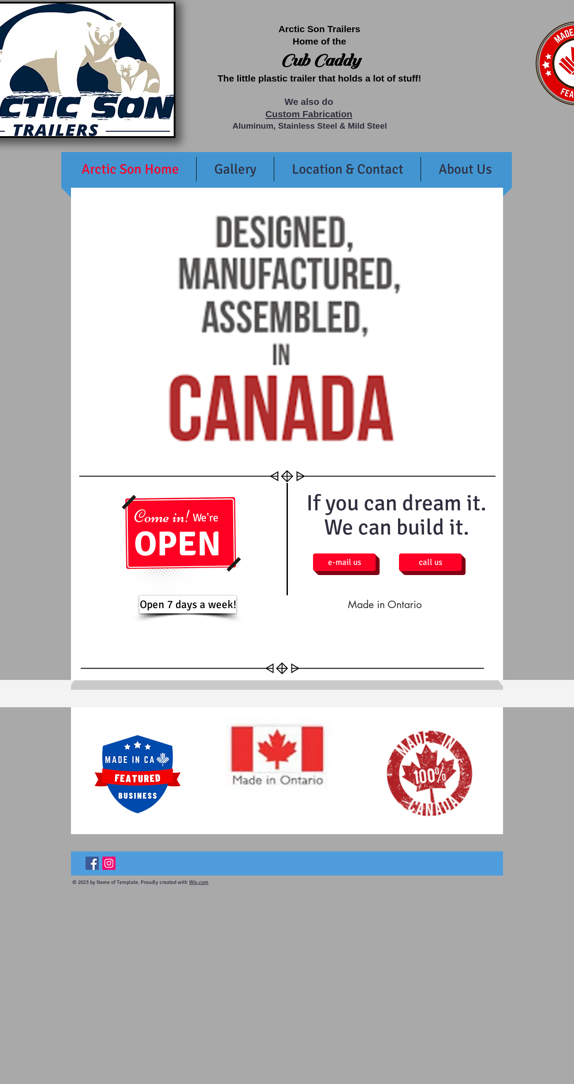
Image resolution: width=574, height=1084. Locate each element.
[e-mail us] (344, 562)
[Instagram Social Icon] (109, 863)
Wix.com (199, 882)
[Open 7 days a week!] (187, 604)
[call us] (430, 562)
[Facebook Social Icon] (92, 863)
